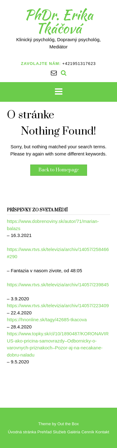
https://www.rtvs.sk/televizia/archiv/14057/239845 (58, 284)
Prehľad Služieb (51, 432)
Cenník (87, 432)
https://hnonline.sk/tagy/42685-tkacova (47, 319)
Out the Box (68, 423)
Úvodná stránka (22, 432)
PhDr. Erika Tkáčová (58, 21)
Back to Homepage (58, 170)
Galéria (73, 432)
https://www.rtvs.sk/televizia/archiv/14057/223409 (58, 305)
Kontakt (102, 432)
